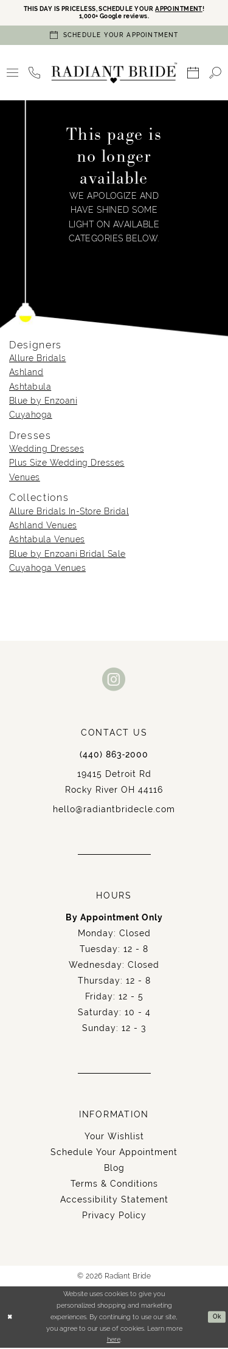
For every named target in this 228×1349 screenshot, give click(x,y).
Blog (114, 1169)
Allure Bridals (37, 359)
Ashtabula (30, 388)
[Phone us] (35, 74)
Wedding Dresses (46, 450)
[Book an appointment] (114, 37)
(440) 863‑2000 (114, 756)
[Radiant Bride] (114, 74)
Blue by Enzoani (43, 402)
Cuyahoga (30, 416)
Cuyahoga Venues (47, 569)
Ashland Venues (43, 526)
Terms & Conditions (114, 1185)
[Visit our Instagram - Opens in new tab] (114, 680)
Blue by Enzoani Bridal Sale (67, 555)
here (113, 1341)
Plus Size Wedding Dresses (67, 464)
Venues (24, 478)
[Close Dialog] (10, 1318)
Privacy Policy (114, 1216)
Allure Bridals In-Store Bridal (69, 512)
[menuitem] (13, 74)
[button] (13, 74)
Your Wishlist (114, 1137)
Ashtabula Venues (47, 541)
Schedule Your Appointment (114, 1153)
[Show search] (215, 74)
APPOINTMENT (186, 9)
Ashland (26, 374)
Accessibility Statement (114, 1201)
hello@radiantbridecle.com (114, 810)
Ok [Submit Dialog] (216, 1318)
